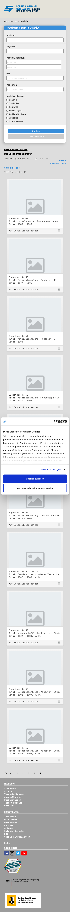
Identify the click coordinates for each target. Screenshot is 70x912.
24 (41, 158)
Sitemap (8, 828)
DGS (6, 834)
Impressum (10, 817)
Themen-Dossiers (14, 803)
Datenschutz (11, 822)
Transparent (16, 121)
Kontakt (8, 825)
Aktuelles (10, 788)
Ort (8, 74)
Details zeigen (51, 469)
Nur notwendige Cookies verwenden (34, 488)
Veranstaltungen (14, 794)
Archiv (24, 21)
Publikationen (12, 800)
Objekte (13, 118)
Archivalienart (15, 96)
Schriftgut (15, 110)
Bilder (13, 100)
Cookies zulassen (35, 478)
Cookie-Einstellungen (17, 837)
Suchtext (11, 35)
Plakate (13, 107)
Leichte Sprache (14, 831)
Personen (11, 85)
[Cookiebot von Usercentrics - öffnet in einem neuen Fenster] (54, 421)
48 (47, 158)
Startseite (10, 21)
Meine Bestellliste (15, 149)
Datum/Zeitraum (15, 58)
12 (35, 158)
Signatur (11, 46)
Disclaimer (10, 819)
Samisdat (14, 103)
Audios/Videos (17, 114)
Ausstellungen (12, 797)
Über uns (9, 806)
